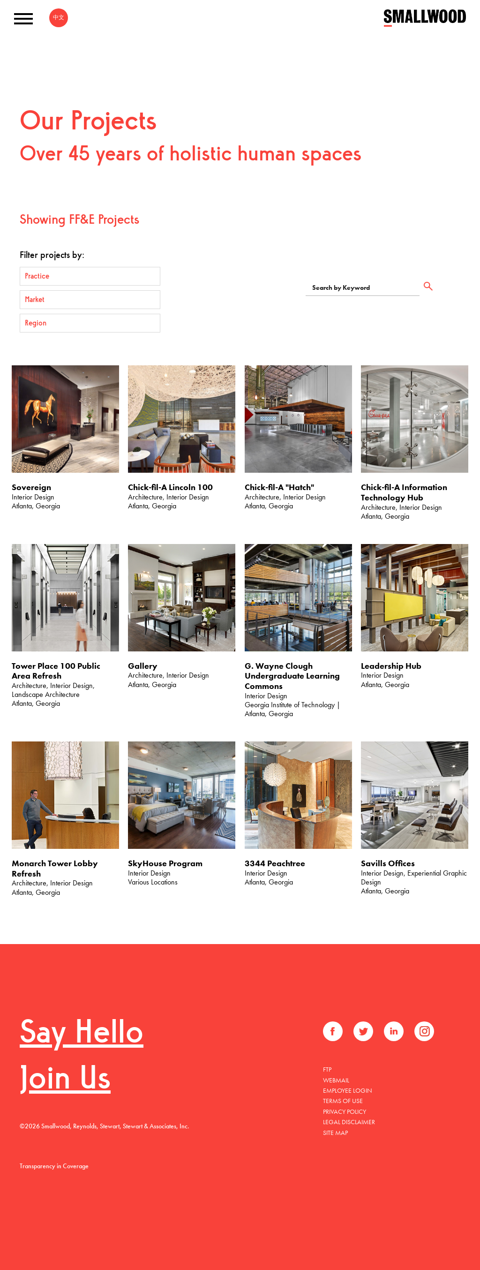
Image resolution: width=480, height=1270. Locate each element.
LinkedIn (394, 1031)
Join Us (65, 1080)
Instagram (424, 1031)
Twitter (363, 1031)
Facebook (333, 1031)
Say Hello (81, 1034)
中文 (58, 17)
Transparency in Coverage (54, 1166)
